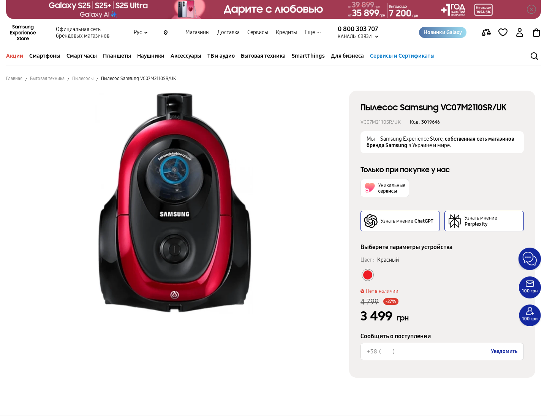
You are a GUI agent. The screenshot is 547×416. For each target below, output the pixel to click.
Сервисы (257, 32)
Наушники (150, 55)
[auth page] (519, 32)
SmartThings (308, 55)
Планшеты (117, 55)
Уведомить (504, 351)
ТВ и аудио (221, 55)
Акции (14, 55)
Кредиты (286, 32)
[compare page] (486, 32)
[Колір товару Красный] (367, 274)
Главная (14, 78)
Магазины (197, 32)
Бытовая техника (263, 55)
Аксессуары (186, 55)
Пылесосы (82, 78)
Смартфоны (44, 55)
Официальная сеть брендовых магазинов (82, 32)
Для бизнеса (347, 55)
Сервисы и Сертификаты (402, 55)
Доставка (228, 32)
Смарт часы (81, 55)
